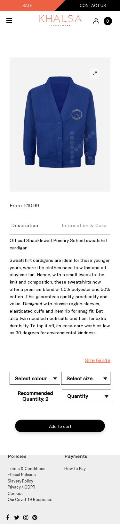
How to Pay (74, 468)
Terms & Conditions (26, 468)
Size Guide (97, 360)
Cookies (16, 493)
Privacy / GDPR (21, 487)
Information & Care (84, 225)
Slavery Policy (20, 480)
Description (24, 225)
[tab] (35, 225)
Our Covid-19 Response (30, 499)
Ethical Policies (22, 474)
